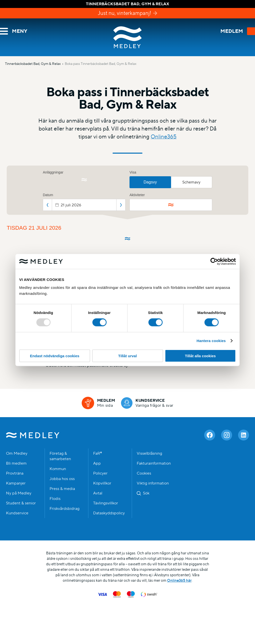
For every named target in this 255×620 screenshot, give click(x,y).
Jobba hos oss (62, 479)
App (97, 463)
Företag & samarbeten (60, 456)
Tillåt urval (127, 356)
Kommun (58, 469)
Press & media (62, 488)
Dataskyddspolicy (109, 513)
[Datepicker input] (84, 205)
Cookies (144, 473)
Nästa (120, 205)
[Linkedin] (243, 435)
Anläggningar (53, 172)
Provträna (14, 473)
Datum (48, 195)
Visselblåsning (149, 453)
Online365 (164, 136)
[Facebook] (209, 435)
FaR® (97, 453)
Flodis (55, 498)
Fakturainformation (154, 463)
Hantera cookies (211, 341)
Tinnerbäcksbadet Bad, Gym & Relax (33, 63)
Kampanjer (16, 483)
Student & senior (21, 503)
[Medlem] (98, 403)
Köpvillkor (102, 483)
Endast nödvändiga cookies (54, 356)
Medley (127, 37)
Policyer (100, 473)
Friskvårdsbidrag (64, 508)
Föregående (47, 205)
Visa (132, 172)
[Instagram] (226, 435)
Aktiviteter (137, 195)
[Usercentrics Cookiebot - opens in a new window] (214, 261)
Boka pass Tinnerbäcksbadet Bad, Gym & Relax (100, 63)
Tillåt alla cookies (200, 356)
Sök (146, 493)
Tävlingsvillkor (105, 503)
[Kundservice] (147, 403)
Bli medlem (16, 463)
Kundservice (17, 513)
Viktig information (153, 483)
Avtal (97, 493)
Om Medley (16, 453)
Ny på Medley (18, 493)
